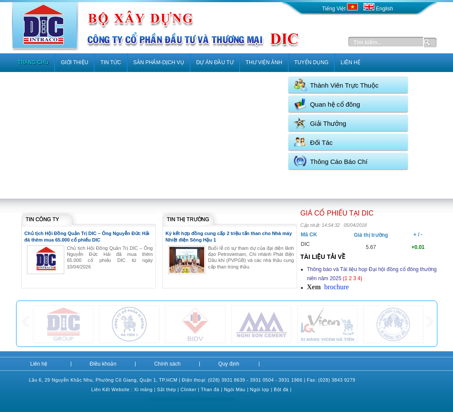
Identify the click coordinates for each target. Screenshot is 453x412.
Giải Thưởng (328, 123)
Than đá (210, 389)
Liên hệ (39, 364)
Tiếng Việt (341, 9)
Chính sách (167, 364)
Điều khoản (103, 364)
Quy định (228, 364)
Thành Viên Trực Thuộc (344, 85)
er (194, 389)
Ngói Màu (234, 389)
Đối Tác (321, 142)
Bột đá (281, 389)
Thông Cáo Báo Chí (339, 161)
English (378, 9)
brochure (336, 287)
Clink (186, 389)
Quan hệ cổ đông (335, 104)
